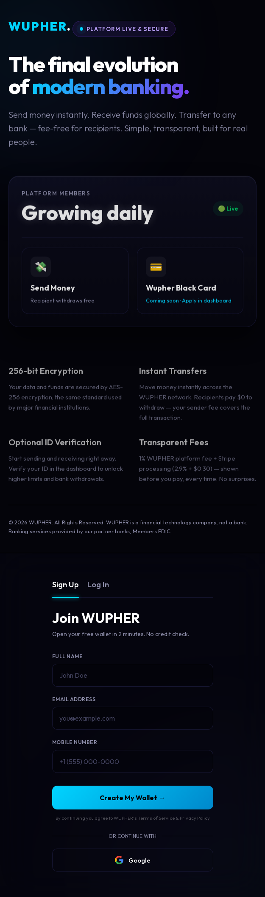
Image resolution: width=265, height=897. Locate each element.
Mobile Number (75, 742)
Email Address (74, 699)
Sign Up (65, 584)
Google (133, 860)
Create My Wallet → (132, 797)
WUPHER (39, 26)
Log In (98, 584)
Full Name (67, 656)
